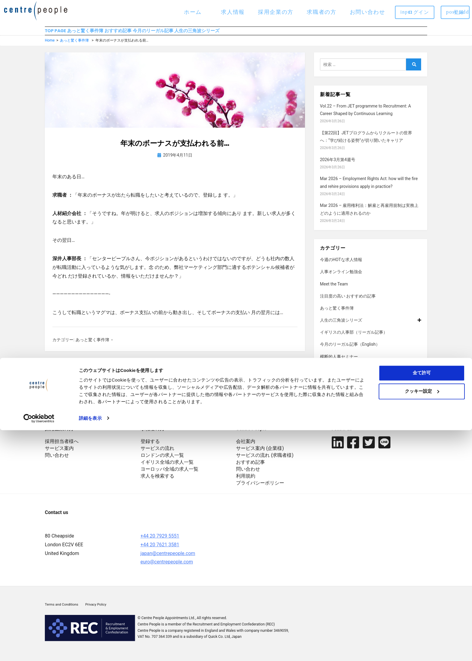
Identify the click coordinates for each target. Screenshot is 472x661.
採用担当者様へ (62, 447)
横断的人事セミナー (339, 361)
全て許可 (422, 603)
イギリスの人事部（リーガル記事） (353, 337)
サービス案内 (59, 454)
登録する (150, 447)
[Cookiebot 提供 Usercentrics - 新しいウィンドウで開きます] (39, 649)
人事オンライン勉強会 (341, 277)
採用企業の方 (275, 12)
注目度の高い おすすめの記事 (348, 301)
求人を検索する (157, 481)
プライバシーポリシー (260, 488)
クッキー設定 (422, 622)
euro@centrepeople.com (167, 567)
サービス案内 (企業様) (260, 454)
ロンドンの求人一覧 (162, 460)
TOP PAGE (56, 33)
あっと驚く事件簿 (101, 33)
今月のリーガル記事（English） (350, 349)
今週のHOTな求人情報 (341, 265)
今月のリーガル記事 (197, 33)
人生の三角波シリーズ (255, 33)
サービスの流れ (157, 454)
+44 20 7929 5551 (160, 541)
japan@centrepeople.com (168, 558)
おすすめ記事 (147, 33)
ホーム (193, 12)
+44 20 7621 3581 (160, 550)
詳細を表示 (90, 649)
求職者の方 (321, 12)
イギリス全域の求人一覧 (167, 467)
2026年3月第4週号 (337, 164)
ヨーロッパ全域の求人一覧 (169, 474)
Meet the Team (334, 289)
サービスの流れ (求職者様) (264, 460)
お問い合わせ (367, 12)
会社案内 (245, 447)
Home (49, 46)
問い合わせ (57, 460)
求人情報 (232, 12)
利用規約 (245, 481)
